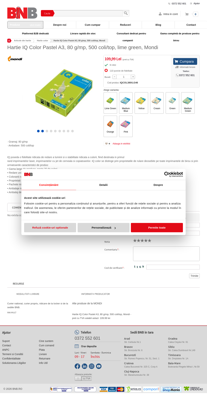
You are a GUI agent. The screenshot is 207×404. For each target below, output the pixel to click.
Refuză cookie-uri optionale (50, 227)
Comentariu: (111, 249)
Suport (6, 341)
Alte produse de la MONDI (87, 303)
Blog (158, 24)
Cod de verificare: (114, 267)
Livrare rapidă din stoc (83, 33)
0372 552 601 (179, 3)
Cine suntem (46, 341)
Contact (6, 345)
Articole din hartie (22, 40)
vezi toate (35, 24)
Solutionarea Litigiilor (14, 362)
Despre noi (59, 24)
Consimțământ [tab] (48, 184)
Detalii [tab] (103, 184)
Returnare (44, 358)
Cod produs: (122, 82)
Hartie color (42, 40)
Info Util (43, 362)
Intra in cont (170, 14)
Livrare (43, 354)
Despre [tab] (158, 184)
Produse (25, 24)
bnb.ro (17, 388)
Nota (107, 241)
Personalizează (104, 227)
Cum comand (46, 345)
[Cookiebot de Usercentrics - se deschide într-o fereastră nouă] (167, 174)
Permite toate (157, 227)
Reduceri (125, 24)
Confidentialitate (11, 358)
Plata (42, 349)
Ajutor (196, 3)
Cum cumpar (93, 24)
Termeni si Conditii (12, 354)
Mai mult (11, 312)
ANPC (5, 349)
